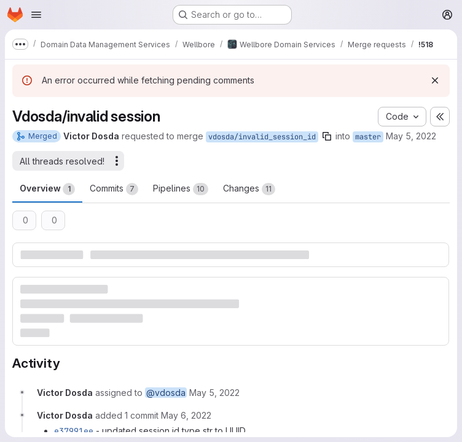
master (368, 137)
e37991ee (73, 430)
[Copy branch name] (326, 136)
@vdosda (166, 392)
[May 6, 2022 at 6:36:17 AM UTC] (186, 415)
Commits (114, 189)
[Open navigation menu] (36, 15)
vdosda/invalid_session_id (262, 137)
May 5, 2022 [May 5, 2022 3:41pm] (411, 136)
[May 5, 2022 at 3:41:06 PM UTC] (214, 392)
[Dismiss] (435, 80)
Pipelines (180, 189)
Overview (47, 189)
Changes (249, 189)
